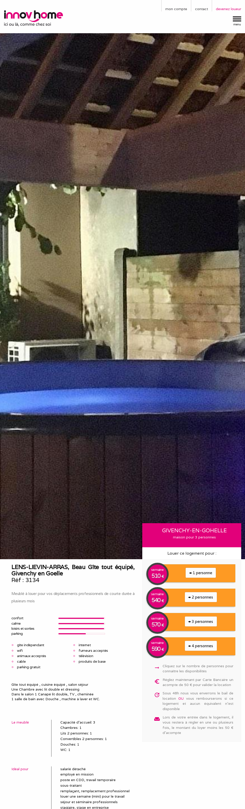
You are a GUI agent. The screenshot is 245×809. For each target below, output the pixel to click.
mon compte (176, 9)
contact (201, 9)
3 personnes (200, 621)
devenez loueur (228, 9)
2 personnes (200, 597)
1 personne (200, 572)
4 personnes (200, 645)
